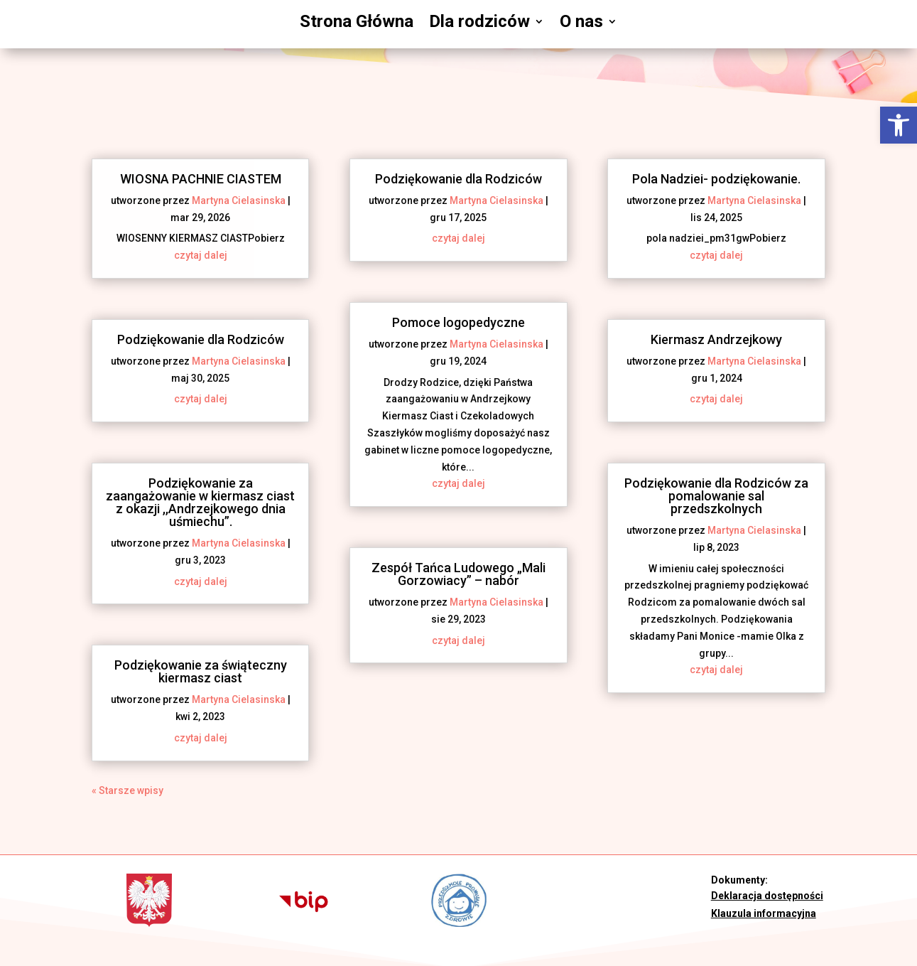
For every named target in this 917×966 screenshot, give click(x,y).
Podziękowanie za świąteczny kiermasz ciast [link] (200, 669)
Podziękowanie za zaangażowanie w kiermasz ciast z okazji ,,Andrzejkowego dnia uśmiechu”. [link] (200, 500)
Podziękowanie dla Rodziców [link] (200, 337)
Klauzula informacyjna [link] (763, 911)
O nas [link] (581, 23)
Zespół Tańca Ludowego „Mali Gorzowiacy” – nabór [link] (458, 572)
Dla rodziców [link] (479, 23)
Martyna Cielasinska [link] (239, 198)
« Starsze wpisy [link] (127, 788)
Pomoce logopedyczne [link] (458, 320)
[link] (898, 125)
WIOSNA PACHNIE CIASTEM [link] (200, 176)
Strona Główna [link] (356, 23)
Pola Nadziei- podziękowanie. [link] (716, 176)
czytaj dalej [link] (200, 253)
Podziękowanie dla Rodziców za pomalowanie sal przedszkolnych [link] (716, 493)
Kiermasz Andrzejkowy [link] (716, 337)
